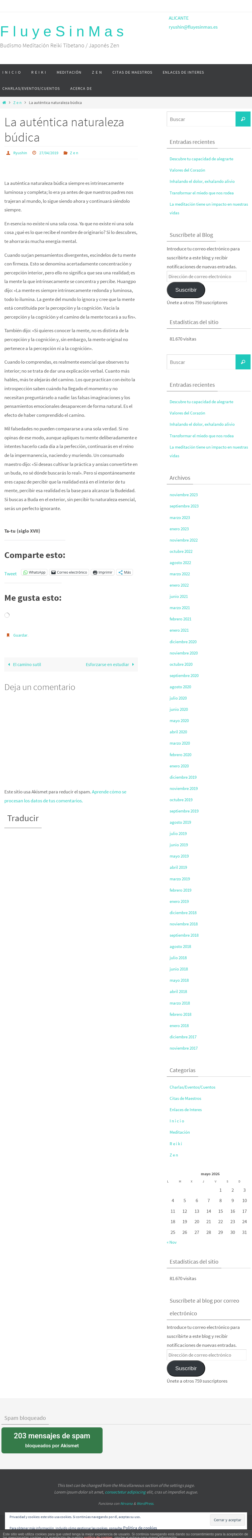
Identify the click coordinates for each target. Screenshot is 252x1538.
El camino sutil (24, 664)
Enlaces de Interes (188, 1109)
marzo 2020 (181, 743)
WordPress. (145, 1503)
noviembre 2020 (185, 653)
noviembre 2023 (185, 494)
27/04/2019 (52, 152)
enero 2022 (180, 585)
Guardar (21, 634)
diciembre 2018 (185, 912)
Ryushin (21, 152)
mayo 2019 (180, 856)
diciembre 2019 (185, 777)
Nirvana (126, 1503)
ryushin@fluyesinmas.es (193, 27)
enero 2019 (180, 901)
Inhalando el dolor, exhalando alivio (205, 181)
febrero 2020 (182, 754)
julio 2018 (179, 957)
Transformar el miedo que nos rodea (206, 192)
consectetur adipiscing (125, 1492)
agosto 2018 (182, 946)
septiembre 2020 (186, 675)
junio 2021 (180, 596)
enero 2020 (180, 766)
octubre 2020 (183, 664)
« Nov (172, 1242)
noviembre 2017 (185, 1048)
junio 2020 (180, 709)
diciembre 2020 (185, 641)
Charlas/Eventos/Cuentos (196, 1087)
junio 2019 (180, 844)
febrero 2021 (182, 618)
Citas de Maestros (187, 1098)
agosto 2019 (182, 822)
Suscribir (186, 290)
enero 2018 (180, 1025)
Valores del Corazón (190, 170)
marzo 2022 (181, 573)
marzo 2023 (181, 517)
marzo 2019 (181, 878)
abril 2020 (179, 731)
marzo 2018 (181, 1003)
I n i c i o (177, 1120)
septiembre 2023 (186, 506)
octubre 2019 (183, 799)
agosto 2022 (182, 562)
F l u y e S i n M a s (62, 31)
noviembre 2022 (185, 540)
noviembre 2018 (185, 923)
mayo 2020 (180, 720)
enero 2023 (180, 528)
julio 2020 (179, 698)
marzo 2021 (181, 607)
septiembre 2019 (186, 811)
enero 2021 (180, 630)
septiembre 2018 (186, 935)
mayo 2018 (180, 980)
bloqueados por (52, 1439)
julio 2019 (179, 833)
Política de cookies (142, 1527)
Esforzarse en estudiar (110, 664)
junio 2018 (180, 969)
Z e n (17, 102)
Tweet (10, 572)
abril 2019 (179, 867)
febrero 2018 (182, 1014)
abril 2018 (179, 991)
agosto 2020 (182, 686)
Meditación (181, 1132)
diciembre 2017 (185, 1036)
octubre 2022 (183, 551)
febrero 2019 (182, 890)
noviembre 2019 (185, 788)
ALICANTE (179, 18)
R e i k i (176, 1143)
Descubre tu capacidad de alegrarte (205, 158)
